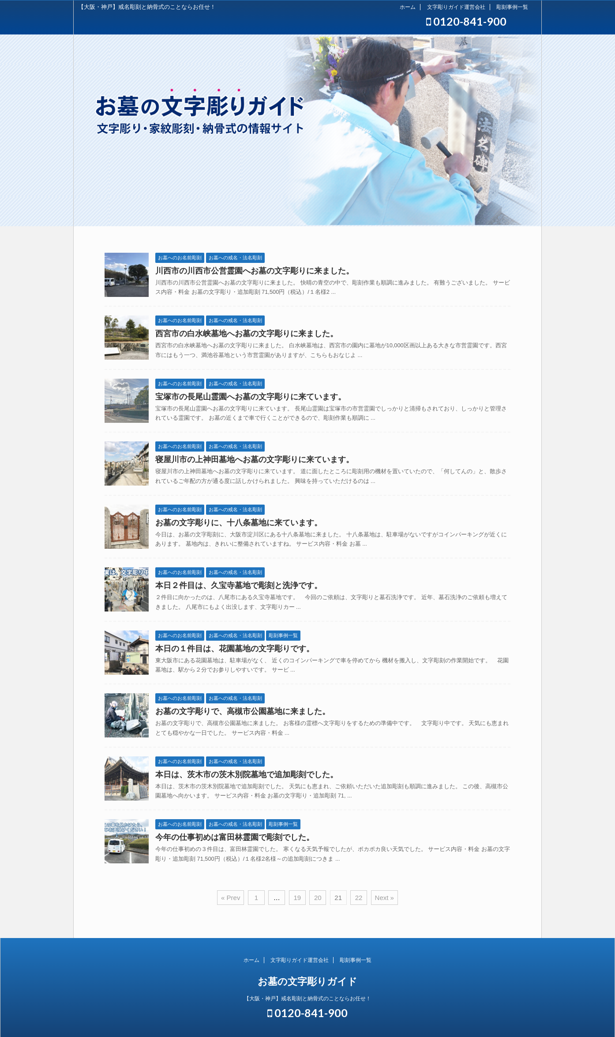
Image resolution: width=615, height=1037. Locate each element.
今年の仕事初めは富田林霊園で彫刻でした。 (234, 837)
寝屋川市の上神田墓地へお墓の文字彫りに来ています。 (254, 459)
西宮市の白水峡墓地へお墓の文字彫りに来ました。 (246, 333)
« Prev (230, 897)
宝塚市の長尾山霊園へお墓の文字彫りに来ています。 (250, 396)
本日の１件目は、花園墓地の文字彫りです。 (234, 648)
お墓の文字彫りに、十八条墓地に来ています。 (238, 522)
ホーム (408, 7)
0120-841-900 (466, 21)
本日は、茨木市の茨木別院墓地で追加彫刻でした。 (246, 774)
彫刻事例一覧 (512, 7)
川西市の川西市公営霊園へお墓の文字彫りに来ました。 (254, 270)
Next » (384, 897)
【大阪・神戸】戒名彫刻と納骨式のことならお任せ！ (307, 998)
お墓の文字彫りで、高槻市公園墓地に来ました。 (242, 711)
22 (359, 897)
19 (297, 897)
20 (318, 897)
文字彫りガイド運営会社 (456, 7)
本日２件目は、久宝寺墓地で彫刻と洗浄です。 (238, 585)
